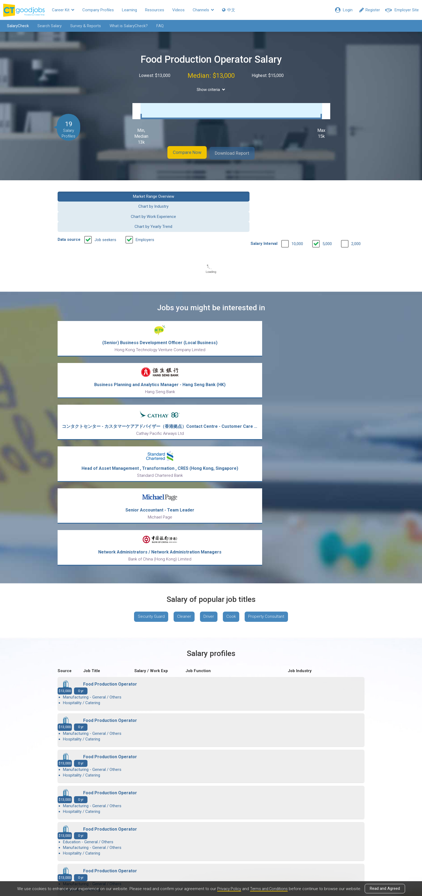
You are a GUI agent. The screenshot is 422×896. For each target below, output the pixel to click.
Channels (203, 10)
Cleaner (182, 419)
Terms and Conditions (269, 888)
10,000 (297, 211)
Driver (208, 419)
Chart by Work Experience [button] (250, 194)
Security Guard (147, 419)
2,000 (356, 211)
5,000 (327, 211)
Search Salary (46, 25)
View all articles (211, 838)
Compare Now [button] (181, 151)
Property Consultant (270, 419)
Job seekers (105, 207)
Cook (233, 419)
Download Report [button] (238, 151)
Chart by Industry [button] (172, 194)
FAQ (157, 25)
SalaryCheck (15, 25)
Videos (178, 10)
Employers (145, 207)
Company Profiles (98, 10)
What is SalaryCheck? (126, 25)
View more (211, 727)
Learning (129, 10)
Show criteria (211, 89)
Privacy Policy (228, 888)
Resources (154, 10)
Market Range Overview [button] (93, 194)
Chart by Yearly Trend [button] (329, 194)
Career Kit (63, 10)
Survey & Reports (82, 25)
